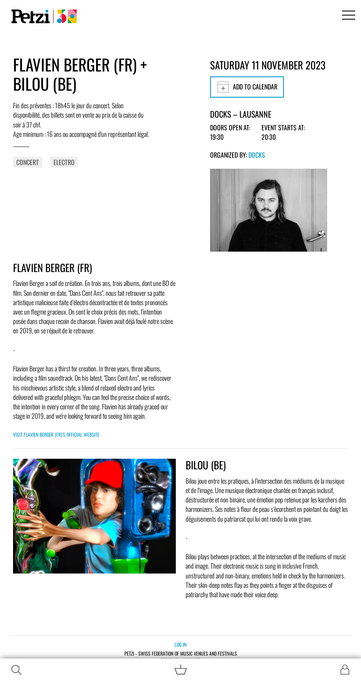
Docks (256, 155)
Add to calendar (247, 87)
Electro (64, 162)
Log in (180, 644)
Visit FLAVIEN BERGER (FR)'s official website (56, 434)
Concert (27, 162)
